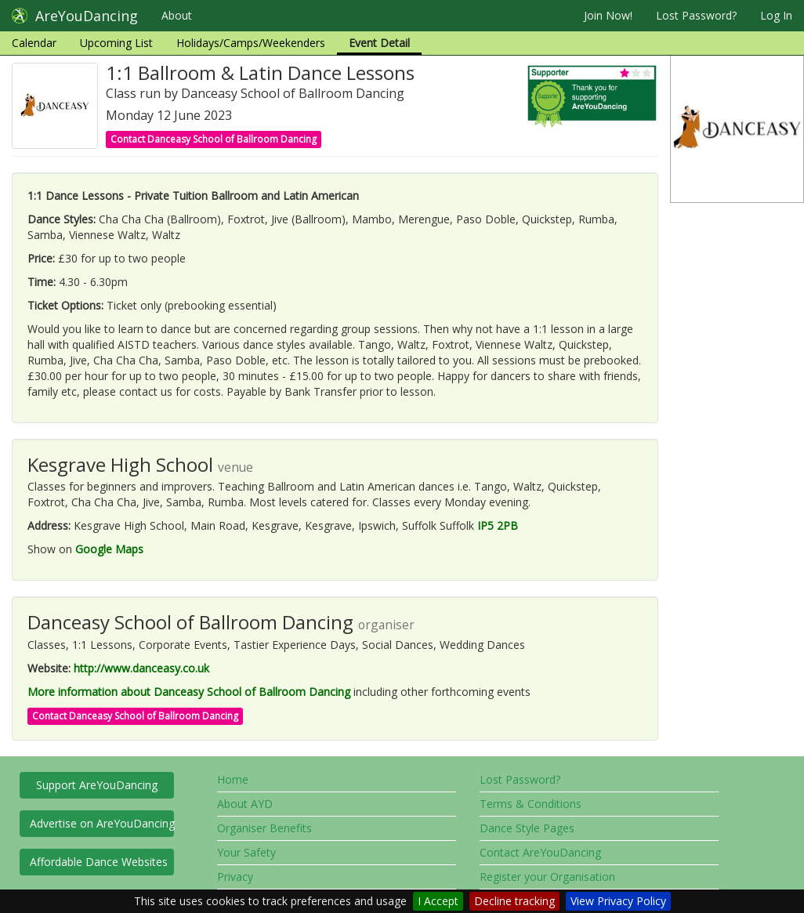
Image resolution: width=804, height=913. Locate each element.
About (176, 15)
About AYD (245, 803)
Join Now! (608, 15)
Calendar (34, 42)
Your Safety (246, 852)
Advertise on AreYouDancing (102, 823)
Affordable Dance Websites (99, 861)
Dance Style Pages (527, 828)
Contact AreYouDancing (540, 852)
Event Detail (379, 42)
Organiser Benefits (264, 828)
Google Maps (109, 549)
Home (232, 779)
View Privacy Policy (618, 900)
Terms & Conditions (530, 803)
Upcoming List (116, 42)
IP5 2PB (497, 525)
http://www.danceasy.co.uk (141, 668)
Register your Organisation (547, 876)
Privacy (235, 876)
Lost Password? (696, 15)
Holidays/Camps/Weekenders (250, 42)
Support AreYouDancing (97, 784)
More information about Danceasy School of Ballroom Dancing (188, 691)
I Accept (438, 900)
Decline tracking (514, 900)
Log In (776, 15)
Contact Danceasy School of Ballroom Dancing (213, 139)
